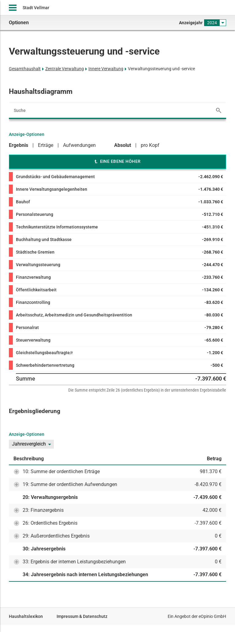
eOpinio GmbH (212, 616)
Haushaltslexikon (26, 616)
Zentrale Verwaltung (64, 68)
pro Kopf (150, 145)
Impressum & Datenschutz (82, 616)
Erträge (45, 145)
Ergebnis (18, 145)
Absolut (122, 145)
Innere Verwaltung (105, 68)
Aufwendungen (79, 145)
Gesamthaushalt (25, 68)
